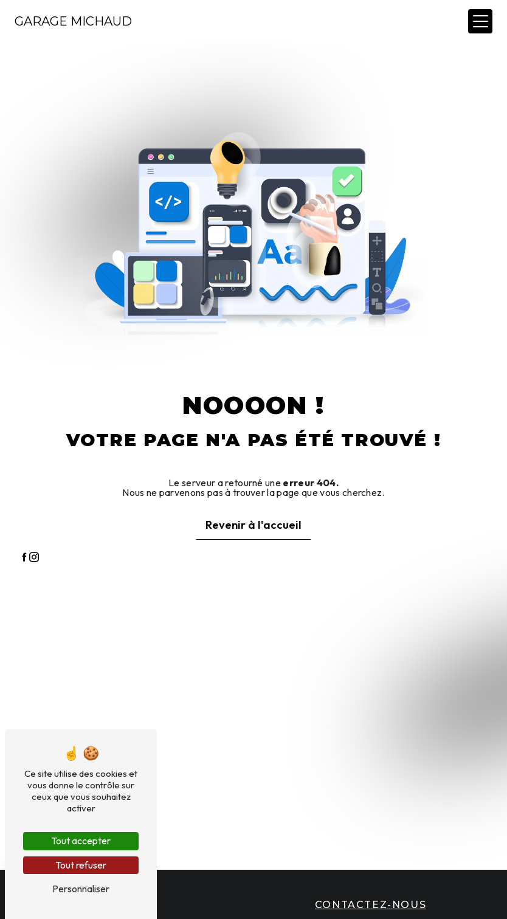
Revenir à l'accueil (253, 525)
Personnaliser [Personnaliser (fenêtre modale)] (80, 889)
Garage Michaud (73, 21)
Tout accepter (81, 841)
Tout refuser (80, 865)
